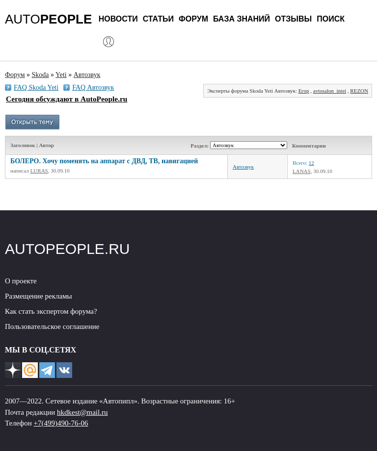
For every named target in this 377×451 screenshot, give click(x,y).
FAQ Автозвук (93, 87)
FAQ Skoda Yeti (36, 87)
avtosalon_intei (329, 91)
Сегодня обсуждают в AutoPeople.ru (66, 99)
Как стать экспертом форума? (51, 311)
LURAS (39, 171)
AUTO (48, 19)
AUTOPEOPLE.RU (67, 249)
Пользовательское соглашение (52, 326)
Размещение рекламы (38, 296)
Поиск (331, 19)
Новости (118, 19)
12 (311, 163)
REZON (359, 91)
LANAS (302, 171)
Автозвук (243, 167)
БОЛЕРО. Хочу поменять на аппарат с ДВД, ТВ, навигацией (104, 161)
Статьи (158, 19)
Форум (193, 19)
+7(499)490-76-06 (61, 423)
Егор (303, 91)
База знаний (241, 19)
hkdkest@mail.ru (82, 412)
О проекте (21, 281)
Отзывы (293, 19)
